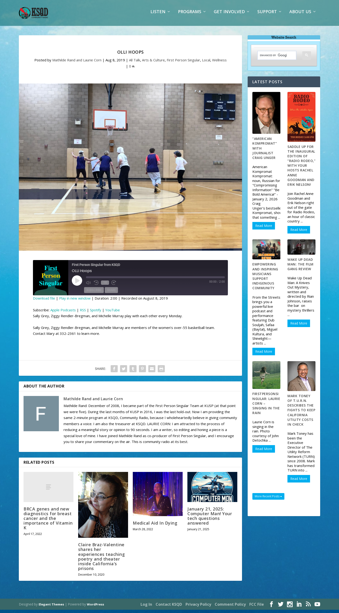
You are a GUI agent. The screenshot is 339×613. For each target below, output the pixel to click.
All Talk (134, 63)
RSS (83, 313)
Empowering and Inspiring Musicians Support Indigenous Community (265, 279)
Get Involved (229, 15)
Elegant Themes (51, 607)
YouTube (112, 313)
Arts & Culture (153, 63)
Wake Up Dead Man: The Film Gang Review (300, 267)
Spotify (95, 313)
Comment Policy (230, 607)
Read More (263, 229)
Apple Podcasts (63, 313)
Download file (44, 301)
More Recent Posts (268, 500)
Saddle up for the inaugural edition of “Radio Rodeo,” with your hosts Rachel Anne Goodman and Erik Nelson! (301, 168)
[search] (273, 59)
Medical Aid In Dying (155, 526)
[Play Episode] (77, 284)
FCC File (256, 607)
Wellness (219, 63)
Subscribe (93, 293)
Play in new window (75, 301)
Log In (146, 607)
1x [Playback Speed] (105, 286)
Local (206, 63)
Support (267, 15)
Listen (157, 15)
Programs (189, 15)
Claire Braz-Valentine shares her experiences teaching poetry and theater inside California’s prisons (101, 559)
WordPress (95, 607)
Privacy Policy (198, 607)
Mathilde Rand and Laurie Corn (76, 63)
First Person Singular (183, 63)
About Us (300, 15)
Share (111, 293)
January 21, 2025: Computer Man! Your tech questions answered (209, 519)
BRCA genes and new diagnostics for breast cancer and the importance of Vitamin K (48, 521)
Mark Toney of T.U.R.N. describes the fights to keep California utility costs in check (301, 413)
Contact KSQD (169, 607)
